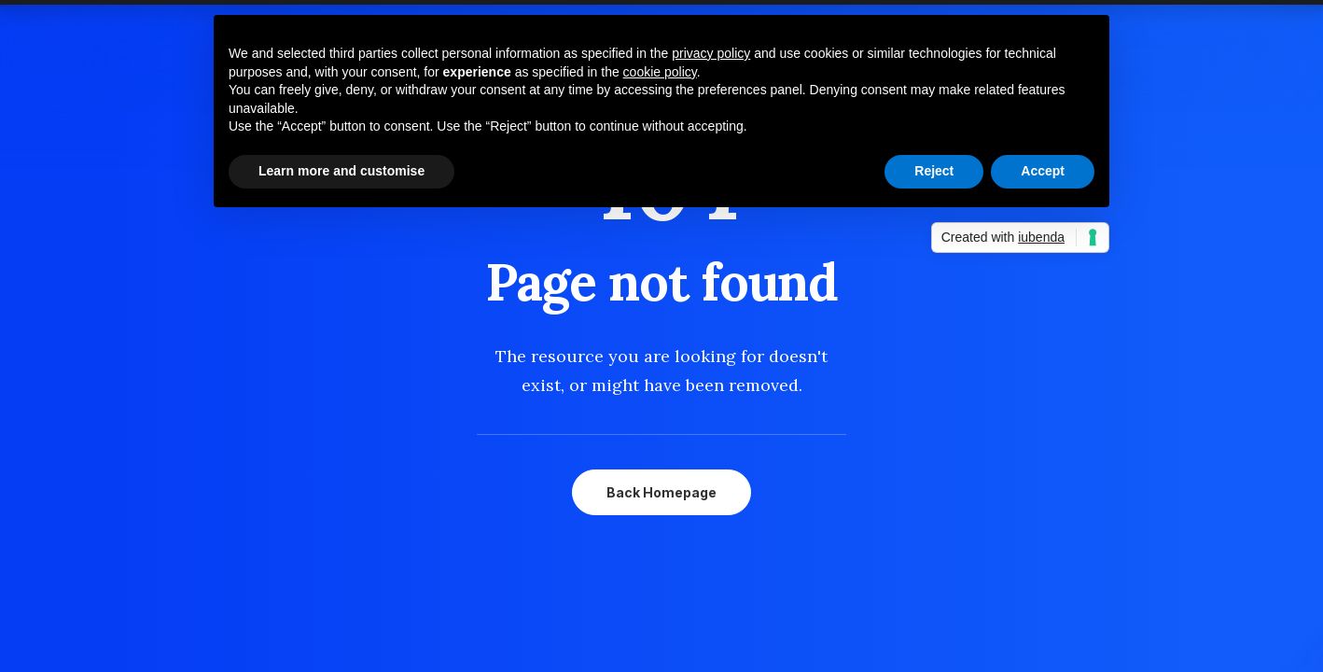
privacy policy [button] (711, 53)
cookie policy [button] (660, 71)
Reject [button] (934, 170)
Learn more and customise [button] (341, 170)
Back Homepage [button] (661, 492)
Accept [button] (1043, 170)
